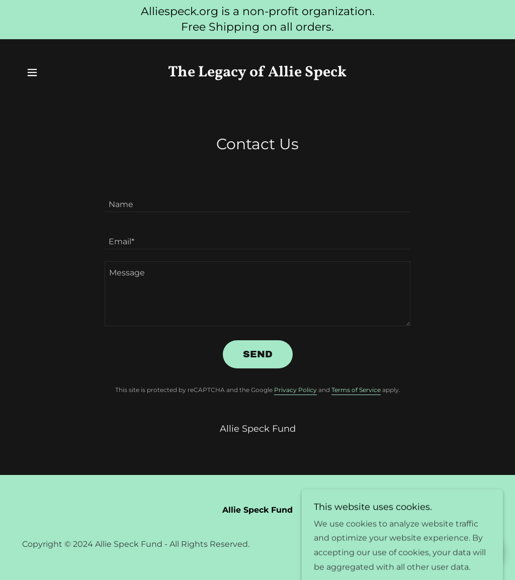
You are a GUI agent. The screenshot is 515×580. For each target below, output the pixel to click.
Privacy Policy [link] (295, 390)
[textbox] (257, 199)
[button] (32, 72)
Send (258, 354)
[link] (257, 73)
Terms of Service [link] (356, 390)
